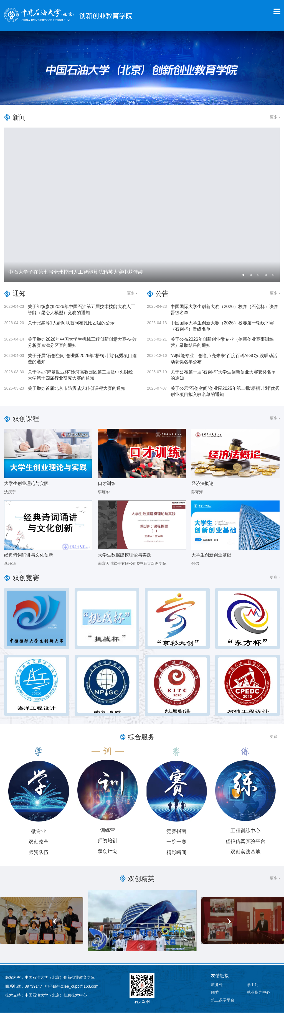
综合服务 (141, 738)
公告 (162, 295)
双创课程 (25, 420)
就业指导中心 (258, 994)
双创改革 (39, 843)
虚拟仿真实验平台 (245, 842)
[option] (142, 206)
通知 (19, 295)
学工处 (252, 986)
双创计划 (108, 852)
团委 (215, 994)
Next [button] (195, 923)
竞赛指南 (176, 832)
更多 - (275, 118)
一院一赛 (176, 843)
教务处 (217, 986)
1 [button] (244, 277)
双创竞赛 (25, 579)
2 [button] (251, 277)
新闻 (19, 118)
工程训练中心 (245, 832)
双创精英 (141, 879)
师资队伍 (39, 853)
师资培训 (108, 842)
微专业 (38, 832)
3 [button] (259, 277)
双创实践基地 (245, 853)
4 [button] (266, 277)
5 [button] (274, 277)
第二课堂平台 (222, 1001)
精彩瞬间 (176, 853)
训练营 (107, 831)
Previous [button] (89, 923)
